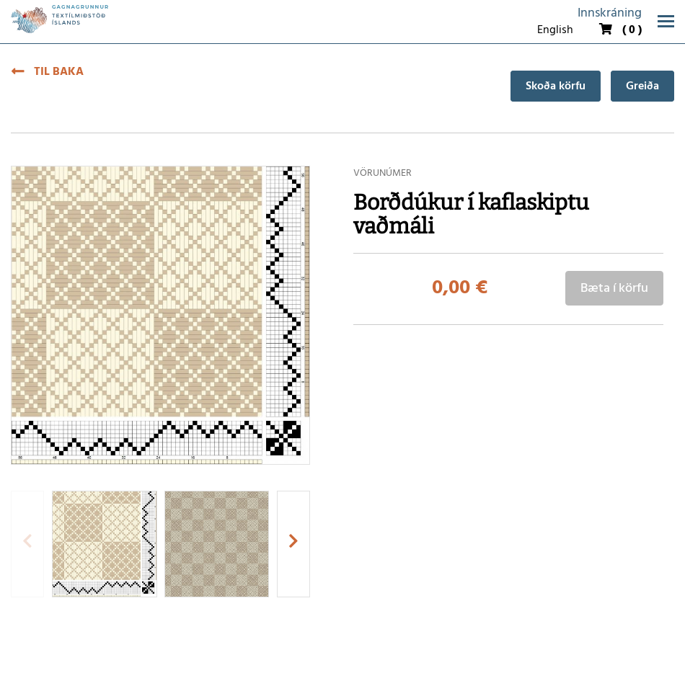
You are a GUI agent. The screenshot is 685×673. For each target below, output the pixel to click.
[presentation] (27, 544)
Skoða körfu (555, 86)
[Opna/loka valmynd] (666, 21)
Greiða (642, 86)
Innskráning (610, 13)
